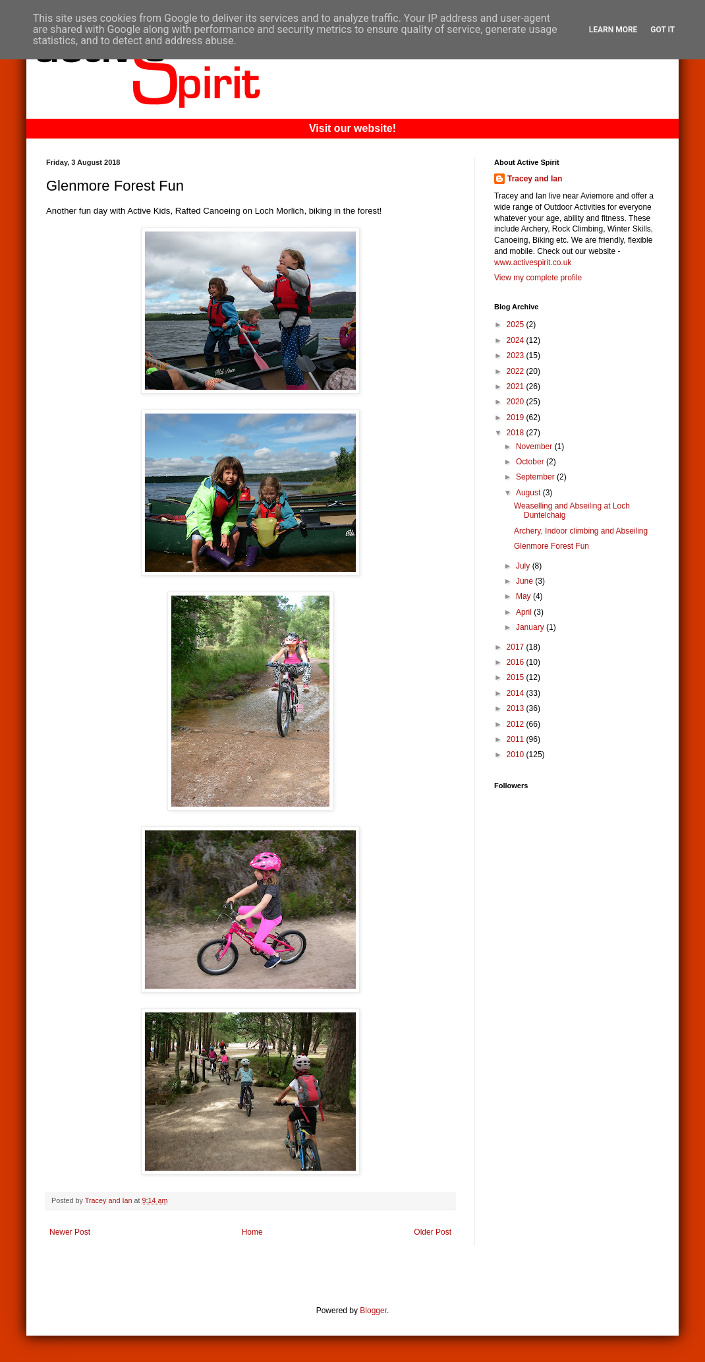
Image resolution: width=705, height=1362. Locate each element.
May (524, 596)
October (531, 461)
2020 (516, 401)
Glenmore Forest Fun (551, 546)
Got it (662, 29)
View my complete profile (538, 277)
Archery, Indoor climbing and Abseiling (581, 531)
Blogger (373, 1310)
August (529, 492)
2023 (516, 355)
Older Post (432, 1232)
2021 (516, 386)
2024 (516, 340)
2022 (516, 371)
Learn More (613, 29)
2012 (516, 724)
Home (252, 1232)
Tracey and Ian (534, 178)
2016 (516, 662)
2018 (516, 432)
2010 (516, 754)
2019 (516, 417)
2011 (516, 739)
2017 (516, 647)
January (531, 627)
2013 (516, 708)
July (524, 566)
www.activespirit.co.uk (532, 262)
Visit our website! (352, 128)
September (536, 476)
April (525, 612)
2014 (516, 693)
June (525, 581)
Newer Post (69, 1232)
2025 (516, 324)
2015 (516, 677)
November (535, 446)
